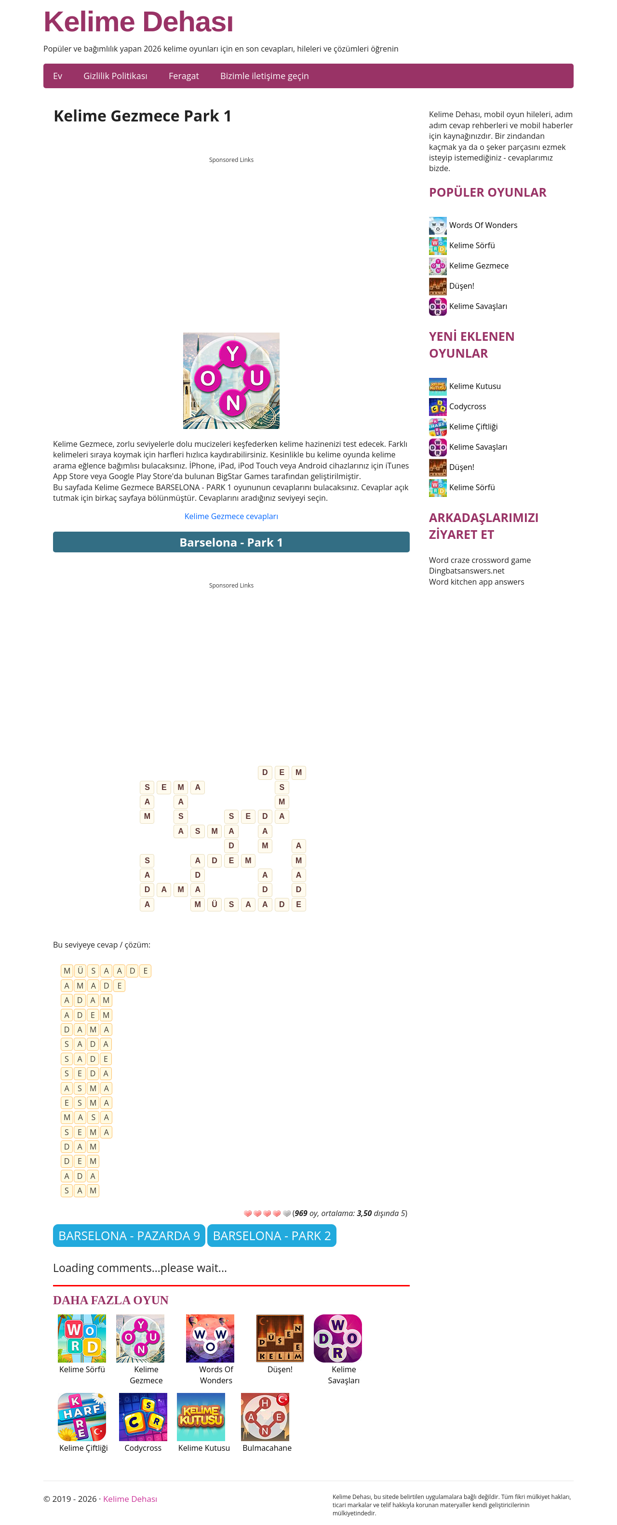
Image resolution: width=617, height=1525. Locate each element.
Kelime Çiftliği (463, 426)
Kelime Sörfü (462, 245)
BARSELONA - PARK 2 (272, 1235)
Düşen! (451, 286)
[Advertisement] (231, 235)
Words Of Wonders (473, 225)
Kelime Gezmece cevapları (231, 516)
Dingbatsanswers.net (467, 570)
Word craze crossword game (480, 560)
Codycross (457, 406)
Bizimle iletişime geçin (264, 75)
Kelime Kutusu (465, 386)
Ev (57, 75)
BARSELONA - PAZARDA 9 (129, 1235)
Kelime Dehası (138, 22)
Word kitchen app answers (476, 581)
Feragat (184, 75)
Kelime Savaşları (468, 306)
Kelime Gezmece (469, 265)
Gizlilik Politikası (115, 75)
